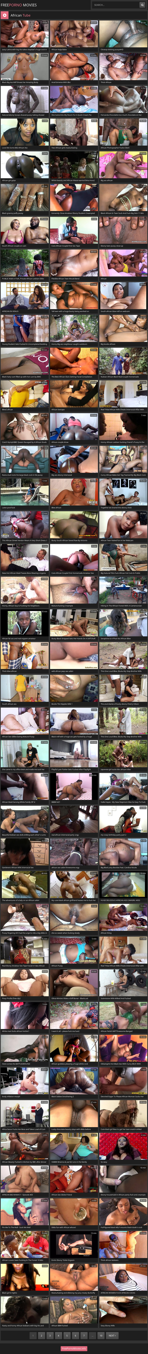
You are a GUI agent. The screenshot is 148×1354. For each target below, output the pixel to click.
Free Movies (19, 4)
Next (112, 1335)
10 (101, 1335)
